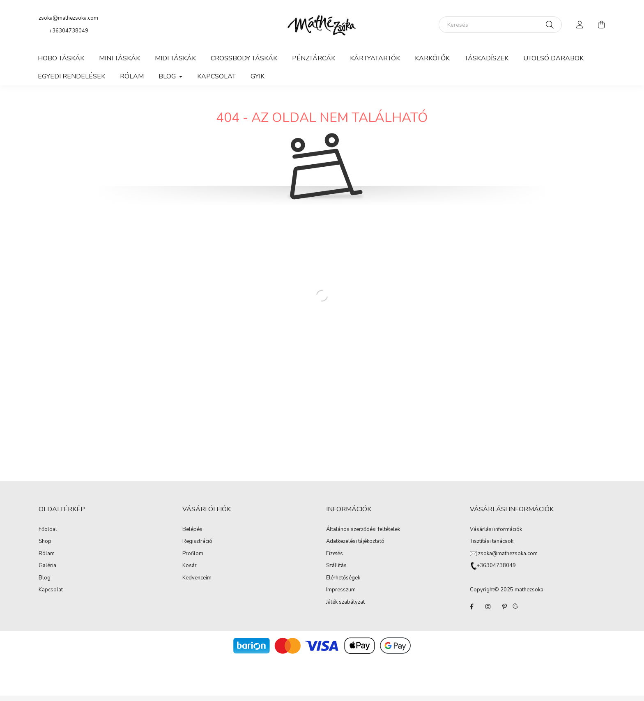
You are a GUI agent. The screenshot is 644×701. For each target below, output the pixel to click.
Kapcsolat (216, 76)
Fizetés (334, 554)
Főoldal (48, 529)
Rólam (132, 76)
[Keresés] (500, 24)
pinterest (504, 606)
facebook (471, 606)
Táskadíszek (486, 58)
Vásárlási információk (496, 529)
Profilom (192, 553)
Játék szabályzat (345, 602)
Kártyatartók (375, 58)
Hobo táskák (61, 58)
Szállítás (336, 566)
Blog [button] (168, 76)
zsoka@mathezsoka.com (68, 18)
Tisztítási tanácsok (491, 541)
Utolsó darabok (553, 58)
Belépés (192, 529)
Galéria (47, 566)
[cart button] (601, 24)
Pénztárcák (313, 58)
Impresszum (341, 590)
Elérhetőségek (343, 578)
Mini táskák (119, 58)
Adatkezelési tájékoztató (355, 541)
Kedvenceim (197, 577)
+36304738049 (68, 30)
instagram (488, 606)
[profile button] (580, 24)
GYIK (257, 76)
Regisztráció (197, 541)
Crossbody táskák (244, 58)
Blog (45, 578)
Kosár (189, 565)
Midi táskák (175, 58)
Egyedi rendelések (71, 76)
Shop (45, 541)
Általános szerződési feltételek (363, 529)
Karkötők (432, 58)
